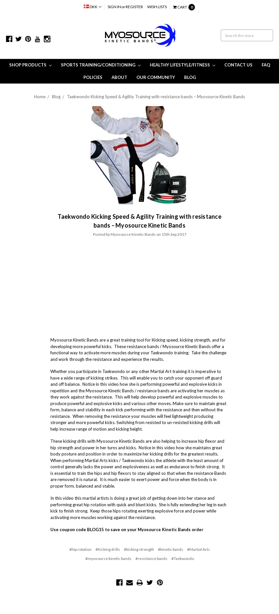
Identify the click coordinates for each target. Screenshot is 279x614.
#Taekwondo (182, 558)
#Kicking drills (108, 549)
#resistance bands (151, 558)
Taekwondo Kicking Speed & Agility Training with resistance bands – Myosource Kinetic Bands (156, 96)
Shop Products (30, 64)
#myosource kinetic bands (108, 558)
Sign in (114, 6)
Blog (190, 77)
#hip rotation (80, 549)
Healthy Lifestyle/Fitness (182, 64)
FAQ (266, 64)
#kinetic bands (170, 549)
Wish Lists (157, 6)
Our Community (155, 77)
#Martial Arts (198, 549)
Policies (92, 77)
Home (39, 96)
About (119, 77)
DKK (92, 6)
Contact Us (238, 64)
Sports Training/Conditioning (101, 64)
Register (134, 6)
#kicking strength (139, 549)
